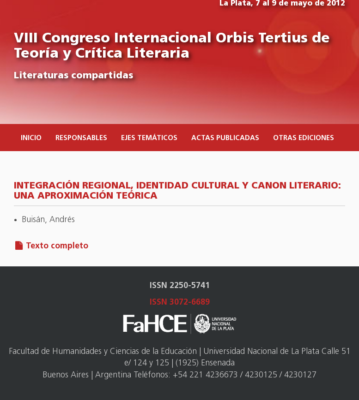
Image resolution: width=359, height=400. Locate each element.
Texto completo (57, 246)
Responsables (81, 138)
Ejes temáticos (149, 138)
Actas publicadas (225, 138)
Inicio (31, 138)
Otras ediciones (303, 138)
